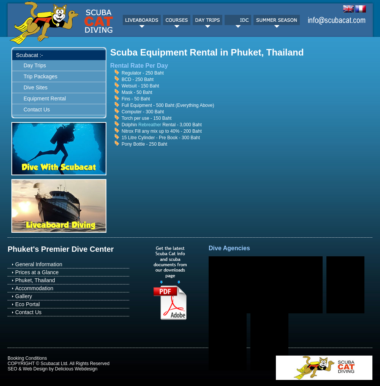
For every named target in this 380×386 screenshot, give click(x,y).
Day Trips (35, 65)
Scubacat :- (29, 55)
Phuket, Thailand (35, 280)
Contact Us (37, 109)
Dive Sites (36, 87)
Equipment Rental (45, 98)
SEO (12, 369)
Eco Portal (27, 304)
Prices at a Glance (37, 272)
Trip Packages (40, 76)
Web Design (35, 369)
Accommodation (34, 288)
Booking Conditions (27, 358)
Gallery (23, 296)
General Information (38, 264)
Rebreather (149, 124)
